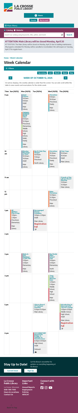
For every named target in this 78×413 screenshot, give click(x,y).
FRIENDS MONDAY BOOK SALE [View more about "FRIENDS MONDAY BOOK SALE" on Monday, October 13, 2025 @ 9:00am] (26, 115)
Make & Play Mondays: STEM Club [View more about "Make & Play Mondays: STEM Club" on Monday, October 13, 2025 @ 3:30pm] (27, 256)
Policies (25, 392)
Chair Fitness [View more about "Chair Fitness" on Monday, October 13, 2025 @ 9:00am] (25, 95)
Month (57, 73)
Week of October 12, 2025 (38, 78)
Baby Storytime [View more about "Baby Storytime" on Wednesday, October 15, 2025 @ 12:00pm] (53, 192)
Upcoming (42, 73)
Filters (11, 68)
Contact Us (8, 395)
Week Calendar (16, 58)
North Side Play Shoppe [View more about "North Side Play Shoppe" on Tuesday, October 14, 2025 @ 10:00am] (40, 152)
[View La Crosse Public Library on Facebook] (42, 388)
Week (65, 73)
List (50, 73)
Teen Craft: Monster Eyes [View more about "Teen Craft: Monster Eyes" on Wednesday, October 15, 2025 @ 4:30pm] (53, 278)
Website (19, 30)
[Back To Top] (11, 406)
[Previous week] (10, 77)
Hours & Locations (11, 392)
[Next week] (65, 77)
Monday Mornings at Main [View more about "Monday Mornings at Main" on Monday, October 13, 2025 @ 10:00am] (26, 153)
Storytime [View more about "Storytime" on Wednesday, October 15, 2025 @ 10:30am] (53, 151)
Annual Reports (28, 387)
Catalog (9, 30)
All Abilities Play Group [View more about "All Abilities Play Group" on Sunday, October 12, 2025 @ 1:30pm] (15, 212)
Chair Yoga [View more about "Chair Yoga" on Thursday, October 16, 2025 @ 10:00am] (65, 151)
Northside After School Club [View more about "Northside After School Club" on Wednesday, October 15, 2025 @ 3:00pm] (53, 256)
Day (71, 73)
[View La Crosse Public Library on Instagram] (46, 388)
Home (6, 58)
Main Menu (11, 25)
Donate (33, 20)
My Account (44, 20)
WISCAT (25, 395)
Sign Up (30, 371)
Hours (42, 15)
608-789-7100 (10, 390)
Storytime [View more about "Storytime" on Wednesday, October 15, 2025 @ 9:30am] (53, 95)
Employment (27, 390)
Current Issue (12, 371)
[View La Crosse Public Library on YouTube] (51, 388)
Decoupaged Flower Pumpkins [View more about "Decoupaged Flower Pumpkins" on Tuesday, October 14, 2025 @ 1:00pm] (39, 212)
